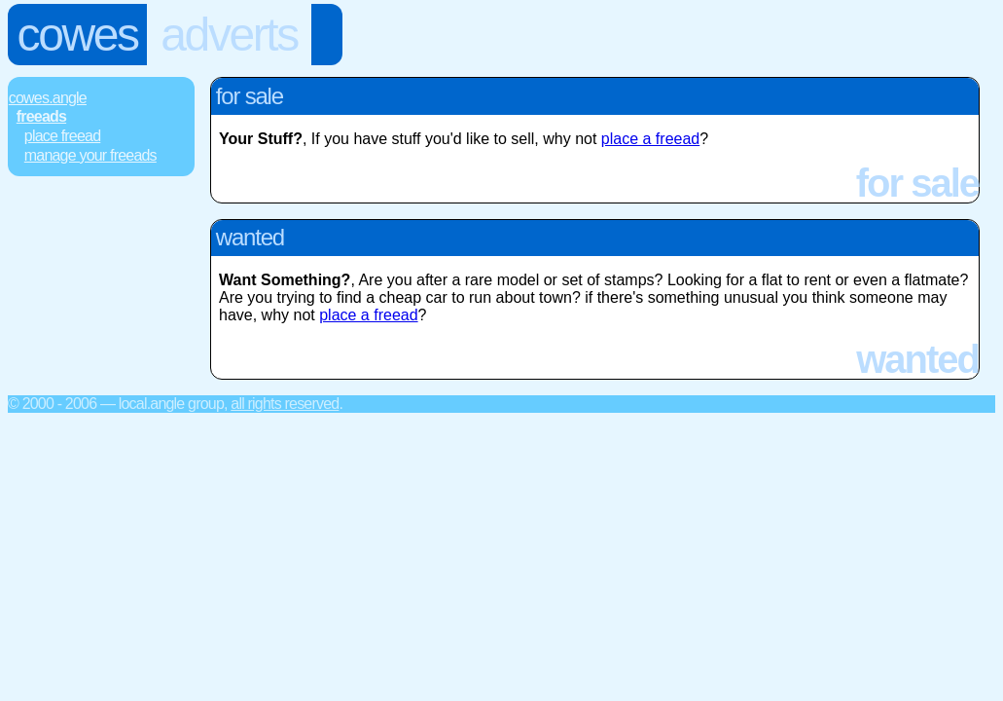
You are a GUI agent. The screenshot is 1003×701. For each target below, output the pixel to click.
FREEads (41, 116)
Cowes (78, 34)
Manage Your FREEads (90, 155)
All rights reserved (285, 403)
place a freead (650, 138)
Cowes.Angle (48, 98)
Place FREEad (62, 136)
